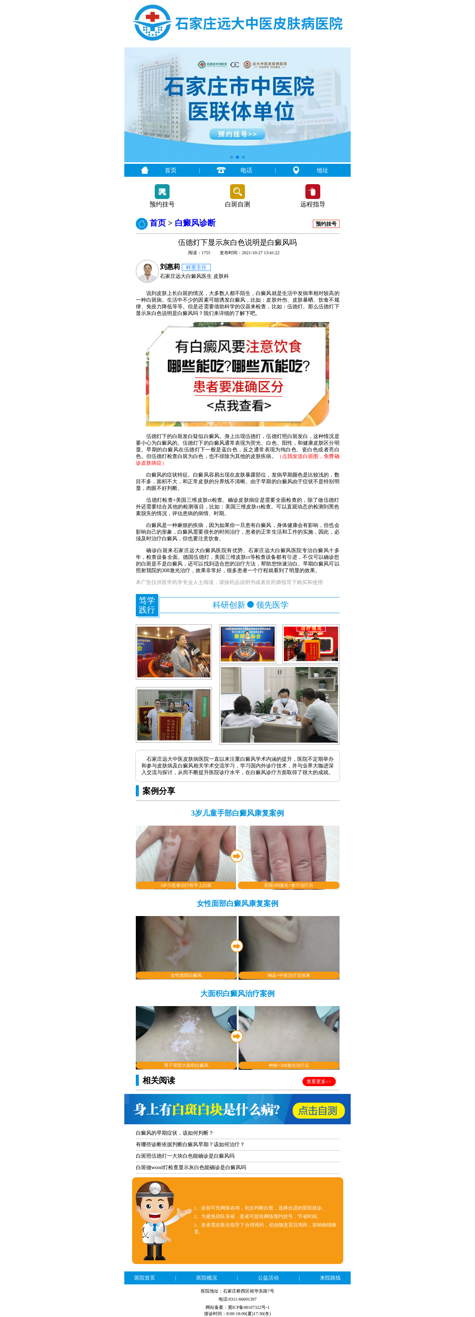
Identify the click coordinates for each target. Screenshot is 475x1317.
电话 (246, 170)
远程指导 (312, 204)
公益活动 (268, 1278)
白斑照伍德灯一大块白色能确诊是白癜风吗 (185, 1156)
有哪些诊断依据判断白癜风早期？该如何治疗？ (190, 1144)
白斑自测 (237, 204)
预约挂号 (162, 204)
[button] (231, 157)
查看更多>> (319, 1081)
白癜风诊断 (195, 223)
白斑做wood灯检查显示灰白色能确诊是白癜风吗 (191, 1167)
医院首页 (144, 1278)
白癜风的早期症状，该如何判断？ (175, 1133)
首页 (171, 170)
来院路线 (330, 1278)
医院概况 (206, 1278)
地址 (322, 170)
